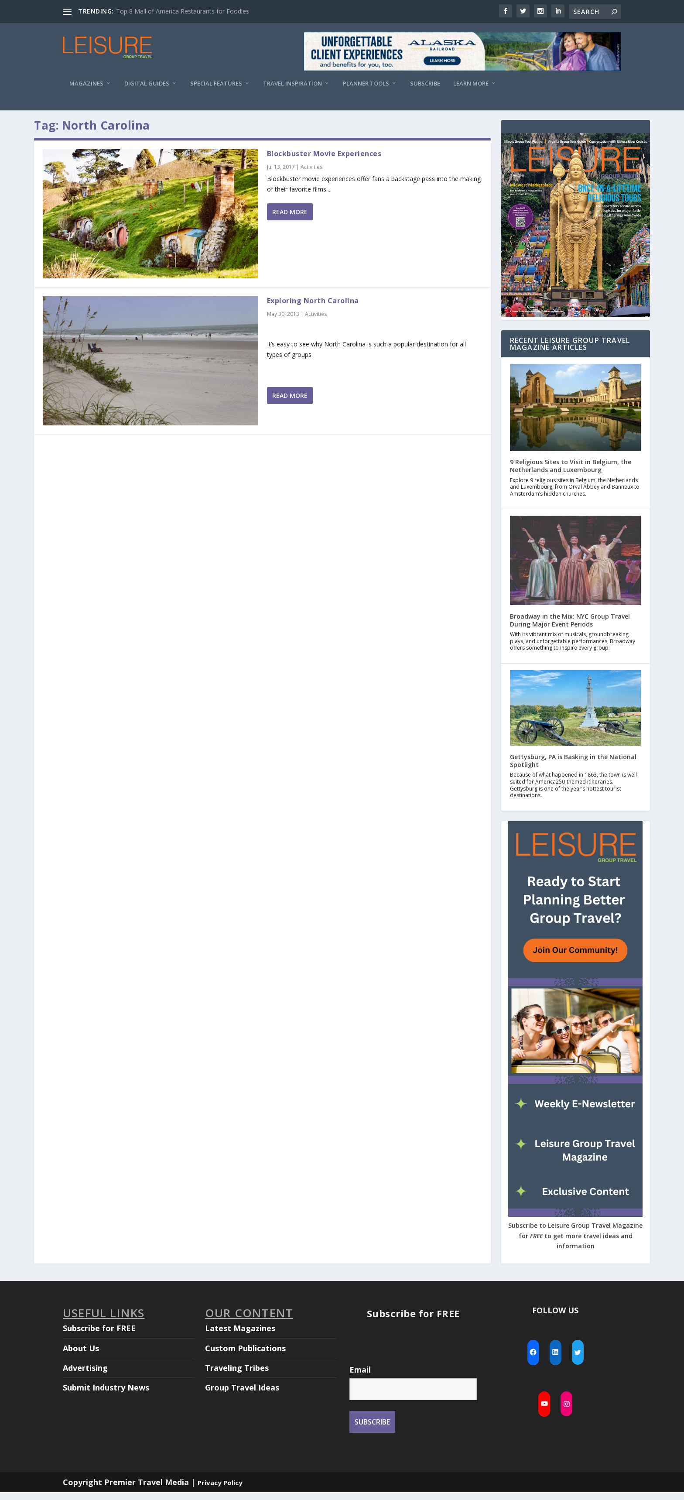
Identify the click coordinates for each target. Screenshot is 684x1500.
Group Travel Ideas (242, 1395)
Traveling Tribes (237, 1375)
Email (360, 1377)
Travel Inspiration (292, 83)
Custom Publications (245, 1356)
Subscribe (425, 83)
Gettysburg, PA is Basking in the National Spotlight (573, 768)
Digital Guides (146, 83)
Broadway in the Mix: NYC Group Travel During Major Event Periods (570, 628)
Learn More (471, 83)
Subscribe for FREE (99, 1336)
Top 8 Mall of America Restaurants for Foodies (182, 11)
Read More (290, 220)
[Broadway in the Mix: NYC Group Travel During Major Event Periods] (575, 569)
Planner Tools (366, 83)
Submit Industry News (106, 1395)
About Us (81, 1356)
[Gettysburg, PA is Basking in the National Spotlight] (575, 717)
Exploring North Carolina (313, 308)
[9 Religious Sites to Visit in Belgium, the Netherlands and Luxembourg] (575, 416)
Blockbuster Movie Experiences (324, 161)
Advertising (85, 1375)
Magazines (86, 83)
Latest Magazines (240, 1336)
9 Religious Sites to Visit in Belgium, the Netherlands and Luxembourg (570, 474)
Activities (311, 174)
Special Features (216, 83)
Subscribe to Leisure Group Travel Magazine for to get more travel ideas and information (575, 1243)
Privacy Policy (220, 1490)
